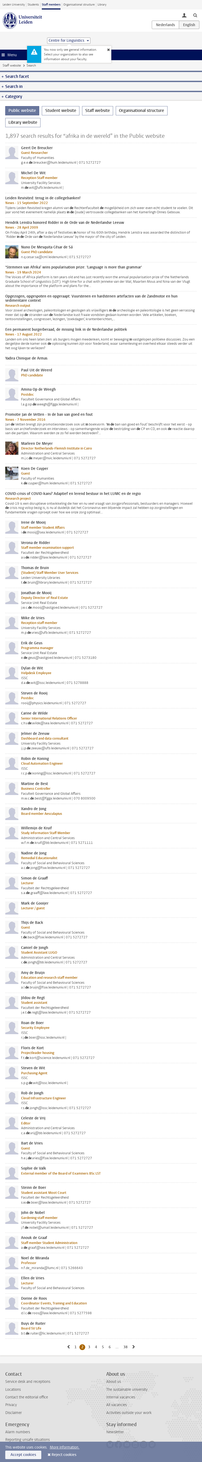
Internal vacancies (120, 1397)
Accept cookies (23, 1454)
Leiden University (14, 5)
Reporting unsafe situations (27, 1439)
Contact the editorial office (26, 1397)
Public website (22, 110)
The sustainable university (127, 1389)
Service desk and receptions (27, 1381)
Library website (22, 122)
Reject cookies (64, 1454)
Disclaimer (13, 1412)
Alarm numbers (17, 1432)
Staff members (51, 5)
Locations (13, 1389)
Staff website (12, 65)
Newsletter (115, 1432)
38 (126, 1347)
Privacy (11, 1404)
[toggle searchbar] (195, 15)
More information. (64, 1447)
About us (113, 1381)
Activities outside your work (129, 1412)
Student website (60, 110)
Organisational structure (79, 5)
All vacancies (116, 1404)
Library (102, 5)
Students (33, 5)
